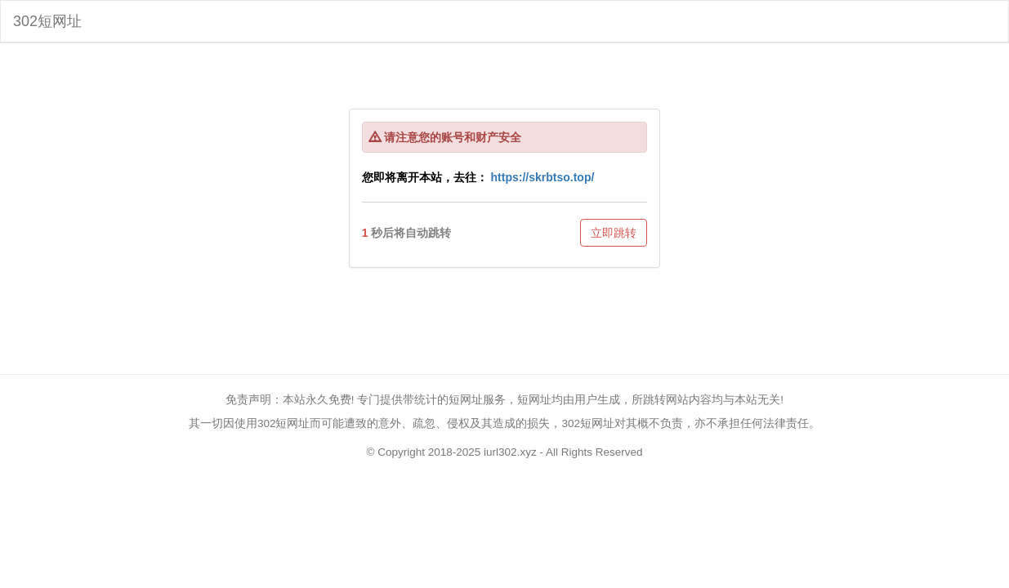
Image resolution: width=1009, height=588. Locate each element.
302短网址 (47, 21)
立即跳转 (613, 232)
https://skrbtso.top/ (543, 177)
